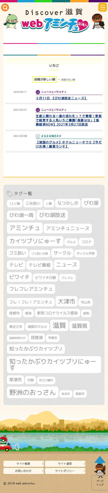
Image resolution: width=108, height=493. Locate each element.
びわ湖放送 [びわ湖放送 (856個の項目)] (52, 215)
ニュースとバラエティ (88, 49)
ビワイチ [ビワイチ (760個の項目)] (19, 276)
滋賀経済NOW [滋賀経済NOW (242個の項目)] (17, 338)
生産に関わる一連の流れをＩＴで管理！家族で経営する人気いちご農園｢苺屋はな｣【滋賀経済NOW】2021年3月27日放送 (69, 120)
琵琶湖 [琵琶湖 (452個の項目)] (37, 337)
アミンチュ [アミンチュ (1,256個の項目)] (24, 227)
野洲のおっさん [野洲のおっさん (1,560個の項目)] (32, 392)
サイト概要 (23, 464)
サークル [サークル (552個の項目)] (62, 253)
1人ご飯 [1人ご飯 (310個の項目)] (14, 203)
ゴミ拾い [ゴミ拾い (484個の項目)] (17, 253)
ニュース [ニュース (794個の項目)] (66, 264)
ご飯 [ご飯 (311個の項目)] (49, 203)
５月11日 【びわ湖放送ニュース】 (61, 98)
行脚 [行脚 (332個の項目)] (30, 380)
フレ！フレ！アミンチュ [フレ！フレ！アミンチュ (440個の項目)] (30, 302)
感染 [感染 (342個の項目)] (28, 313)
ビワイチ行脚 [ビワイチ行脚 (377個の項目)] (45, 277)
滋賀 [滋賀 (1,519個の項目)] (59, 325)
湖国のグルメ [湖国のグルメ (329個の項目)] (37, 326)
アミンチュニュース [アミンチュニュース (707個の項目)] (68, 228)
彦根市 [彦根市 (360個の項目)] (14, 313)
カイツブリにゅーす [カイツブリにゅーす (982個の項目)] (35, 241)
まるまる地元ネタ (20, 49)
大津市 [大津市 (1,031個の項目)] (66, 301)
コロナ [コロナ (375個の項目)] (86, 241)
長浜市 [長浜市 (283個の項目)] (66, 394)
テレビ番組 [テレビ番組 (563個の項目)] (40, 265)
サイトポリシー (65, 471)
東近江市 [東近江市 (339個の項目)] (15, 326)
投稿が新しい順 (44, 79)
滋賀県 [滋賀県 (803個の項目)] (79, 325)
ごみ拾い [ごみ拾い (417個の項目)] (33, 203)
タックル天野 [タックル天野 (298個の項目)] (86, 253)
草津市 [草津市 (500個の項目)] (15, 380)
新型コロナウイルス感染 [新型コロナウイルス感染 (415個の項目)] (57, 313)
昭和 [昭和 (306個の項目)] (86, 313)
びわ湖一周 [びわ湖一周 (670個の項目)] (21, 215)
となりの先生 (54, 38)
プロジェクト (54, 49)
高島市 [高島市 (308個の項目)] (79, 394)
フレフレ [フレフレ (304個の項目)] (67, 278)
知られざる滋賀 (20, 38)
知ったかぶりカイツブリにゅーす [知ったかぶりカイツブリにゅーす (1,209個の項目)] (52, 364)
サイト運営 (65, 464)
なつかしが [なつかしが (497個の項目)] (67, 203)
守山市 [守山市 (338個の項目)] (85, 302)
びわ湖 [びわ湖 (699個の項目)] (91, 202)
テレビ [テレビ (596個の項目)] (16, 265)
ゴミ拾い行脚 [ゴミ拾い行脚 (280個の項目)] (39, 253)
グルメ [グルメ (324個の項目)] (71, 242)
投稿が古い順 (68, 79)
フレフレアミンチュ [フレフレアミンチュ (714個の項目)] (31, 288)
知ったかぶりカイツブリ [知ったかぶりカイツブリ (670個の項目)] (36, 348)
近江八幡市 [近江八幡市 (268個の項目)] (46, 380)
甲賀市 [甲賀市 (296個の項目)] (52, 338)
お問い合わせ (23, 471)
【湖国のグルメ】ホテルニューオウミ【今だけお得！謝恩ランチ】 (69, 144)
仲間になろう (88, 38)
